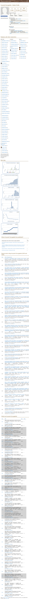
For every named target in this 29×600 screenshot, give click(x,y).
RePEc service (6, 597)
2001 (2, 421)
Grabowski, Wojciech (14, 44)
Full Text (6, 426)
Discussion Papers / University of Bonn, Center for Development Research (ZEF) (13, 248)
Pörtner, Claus (4, 145)
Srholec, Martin (23, 49)
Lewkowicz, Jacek (5, 104)
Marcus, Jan (4, 147)
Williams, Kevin (4, 68)
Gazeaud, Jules (4, 127)
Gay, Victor (3, 63)
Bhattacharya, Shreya (5, 141)
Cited (25, 418)
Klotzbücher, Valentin (5, 61)
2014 (2, 592)
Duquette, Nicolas (4, 92)
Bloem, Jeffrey (4, 56)
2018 (2, 425)
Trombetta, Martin (4, 117)
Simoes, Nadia (13, 53)
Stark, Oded (13, 40)
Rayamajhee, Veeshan (5, 40)
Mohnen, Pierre (23, 44)
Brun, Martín (4, 122)
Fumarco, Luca (4, 80)
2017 (2, 495)
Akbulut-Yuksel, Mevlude (6, 113)
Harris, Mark (4, 139)
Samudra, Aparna (4, 115)
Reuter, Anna (4, 47)
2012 (2, 537)
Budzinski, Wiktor (14, 42)
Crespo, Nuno (13, 58)
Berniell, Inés (4, 59)
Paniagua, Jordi (13, 51)
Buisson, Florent (4, 42)
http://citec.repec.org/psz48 (18, 30)
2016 (2, 523)
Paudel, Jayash (4, 78)
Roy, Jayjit (3, 109)
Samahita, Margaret (5, 94)
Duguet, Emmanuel (23, 52)
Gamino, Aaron (4, 44)
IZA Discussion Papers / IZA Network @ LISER (8, 250)
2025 (2, 473)
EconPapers (12, 27)
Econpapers (9, 262)
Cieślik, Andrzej (4, 136)
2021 (2, 449)
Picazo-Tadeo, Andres (14, 55)
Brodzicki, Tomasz (14, 48)
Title (6, 418)
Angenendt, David (4, 52)
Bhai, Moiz (3, 120)
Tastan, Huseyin (4, 150)
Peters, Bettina (23, 56)
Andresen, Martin (4, 132)
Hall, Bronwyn (23, 47)
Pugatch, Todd (4, 134)
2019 (2, 455)
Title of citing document (9, 257)
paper (14, 262)
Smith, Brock (4, 106)
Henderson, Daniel (5, 85)
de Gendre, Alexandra (5, 111)
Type (22, 418)
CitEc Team (7, 598)
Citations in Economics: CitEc (6, 1)
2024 (2, 528)
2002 (2, 437)
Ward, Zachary (4, 124)
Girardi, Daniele (4, 99)
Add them (17, 32)
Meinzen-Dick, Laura (5, 73)
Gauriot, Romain (4, 152)
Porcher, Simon (4, 102)
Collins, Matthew (4, 82)
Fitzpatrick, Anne (4, 54)
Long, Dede (4, 97)
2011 (2, 500)
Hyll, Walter (22, 54)
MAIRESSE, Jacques (24, 42)
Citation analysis (10, 426)
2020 (2, 452)
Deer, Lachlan (4, 71)
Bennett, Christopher (5, 129)
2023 (2, 480)
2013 (2, 562)
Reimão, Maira (4, 87)
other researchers (18, 22)
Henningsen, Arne (4, 90)
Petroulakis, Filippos (5, 75)
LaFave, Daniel (4, 66)
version (12, 430)
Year (3, 257)
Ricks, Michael (4, 49)
